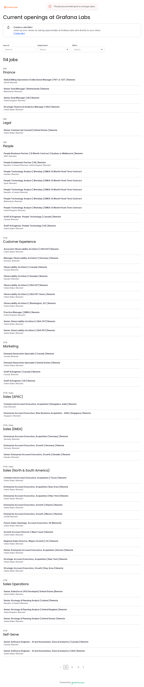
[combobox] (74, 49)
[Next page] (83, 667)
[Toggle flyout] (67, 49)
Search (6, 45)
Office (74, 45)
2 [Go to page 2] (72, 667)
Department (43, 45)
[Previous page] (60, 667)
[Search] (19, 49)
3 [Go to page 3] (78, 667)
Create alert (19, 33)
